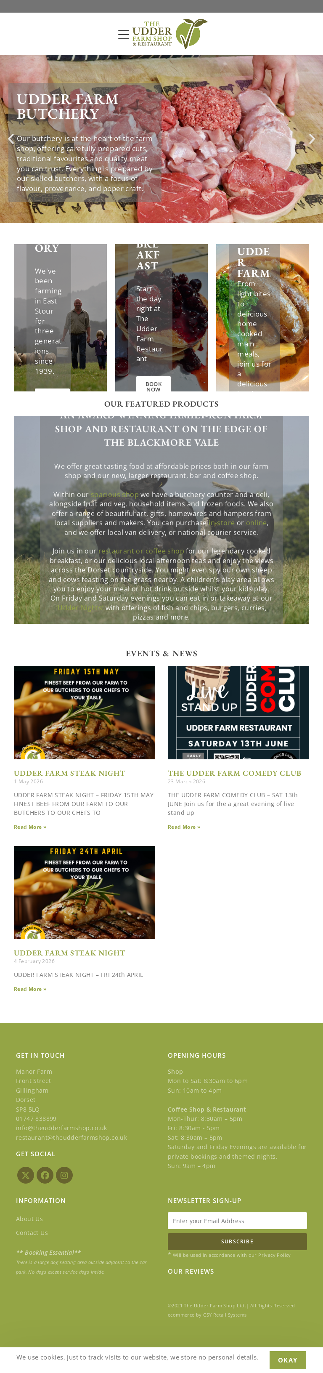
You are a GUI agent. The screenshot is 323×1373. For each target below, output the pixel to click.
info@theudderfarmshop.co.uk (61, 1128)
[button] (11, 139)
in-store (222, 623)
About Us (29, 1219)
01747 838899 (36, 1119)
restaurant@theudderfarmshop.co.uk (71, 1138)
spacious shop (115, 595)
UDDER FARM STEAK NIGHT (69, 773)
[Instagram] (64, 1175)
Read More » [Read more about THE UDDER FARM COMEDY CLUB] (184, 826)
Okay (288, 1360)
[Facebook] (45, 1175)
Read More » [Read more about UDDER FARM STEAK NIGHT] (30, 826)
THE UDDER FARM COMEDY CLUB (235, 773)
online (256, 623)
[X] (25, 1175)
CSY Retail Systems (224, 1315)
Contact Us (32, 1233)
